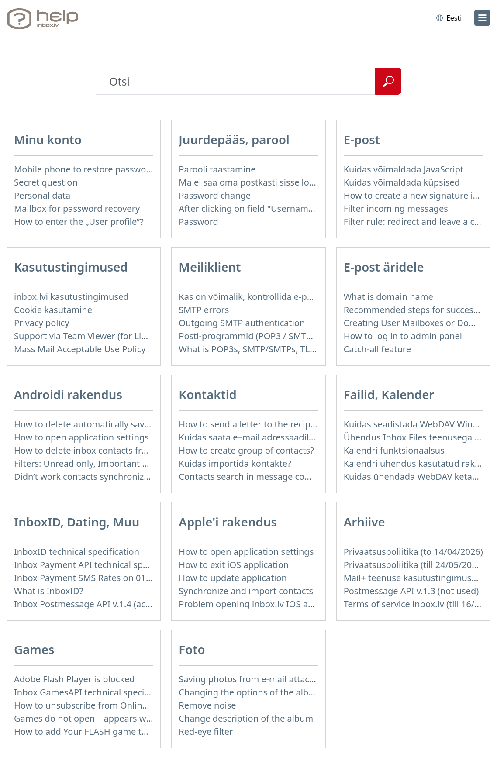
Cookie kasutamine (53, 310)
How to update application (233, 578)
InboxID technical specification (76, 551)
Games (34, 649)
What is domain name (388, 297)
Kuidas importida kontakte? (235, 463)
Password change (215, 195)
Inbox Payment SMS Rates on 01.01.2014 (97, 578)
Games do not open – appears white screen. (103, 718)
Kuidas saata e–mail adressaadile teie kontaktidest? (283, 437)
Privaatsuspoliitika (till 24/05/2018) (414, 565)
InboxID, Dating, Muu (76, 521)
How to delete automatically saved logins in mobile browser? (138, 424)
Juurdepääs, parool (234, 139)
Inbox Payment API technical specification (99, 565)
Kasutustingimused (71, 266)
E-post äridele (384, 266)
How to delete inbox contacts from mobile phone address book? (145, 450)
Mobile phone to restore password (84, 169)
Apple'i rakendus (228, 521)
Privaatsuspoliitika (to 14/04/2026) (413, 551)
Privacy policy (41, 323)
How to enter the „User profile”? (79, 221)
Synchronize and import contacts (246, 591)
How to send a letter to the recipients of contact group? (291, 424)
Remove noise (207, 705)
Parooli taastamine (217, 169)
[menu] (482, 18)
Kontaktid (207, 394)
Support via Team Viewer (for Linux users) (99, 336)
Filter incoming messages (396, 208)
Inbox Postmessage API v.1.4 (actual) (89, 604)
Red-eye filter (206, 731)
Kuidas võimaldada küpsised (402, 182)
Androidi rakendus (68, 394)
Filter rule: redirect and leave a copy (417, 221)
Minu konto (48, 139)
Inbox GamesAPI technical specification (94, 692)
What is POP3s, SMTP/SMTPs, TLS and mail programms (291, 349)
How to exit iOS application (234, 565)
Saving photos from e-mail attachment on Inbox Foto (287, 679)
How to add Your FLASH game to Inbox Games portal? (124, 731)
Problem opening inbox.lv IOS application (263, 604)
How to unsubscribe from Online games (95, 705)
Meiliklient (210, 266)
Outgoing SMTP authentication (242, 323)
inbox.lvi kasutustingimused (71, 297)
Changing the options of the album (250, 692)
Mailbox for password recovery (77, 208)
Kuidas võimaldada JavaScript (404, 169)
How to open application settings (81, 437)
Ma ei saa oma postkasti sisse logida (253, 182)
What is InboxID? (48, 591)
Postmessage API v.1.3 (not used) (411, 591)
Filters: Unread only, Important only (86, 463)
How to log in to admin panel (403, 336)
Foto (192, 649)
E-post (362, 139)
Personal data (42, 195)
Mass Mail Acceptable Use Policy (80, 349)
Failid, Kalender (389, 394)
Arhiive (364, 521)
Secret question (46, 182)
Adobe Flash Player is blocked (74, 679)
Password (198, 221)
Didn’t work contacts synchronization (89, 476)
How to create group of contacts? (246, 450)
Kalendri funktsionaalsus (394, 450)
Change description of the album (246, 718)
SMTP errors (204, 310)
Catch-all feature (377, 349)
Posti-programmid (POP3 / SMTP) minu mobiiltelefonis (289, 336)
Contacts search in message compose (255, 476)
